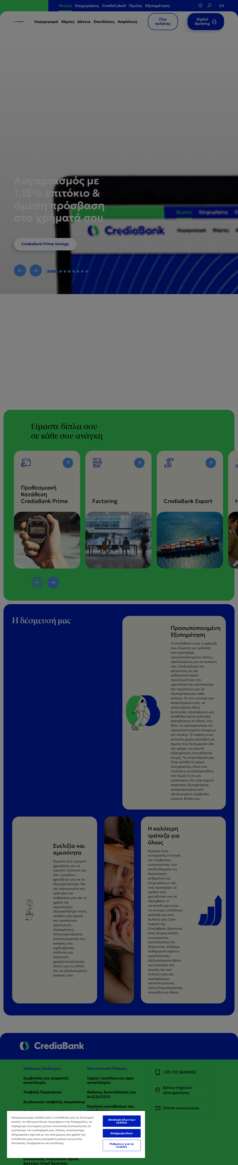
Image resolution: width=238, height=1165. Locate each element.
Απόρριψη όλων (121, 1133)
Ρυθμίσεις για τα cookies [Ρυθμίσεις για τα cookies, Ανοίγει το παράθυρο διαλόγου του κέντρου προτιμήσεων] (122, 1145)
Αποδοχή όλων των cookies (121, 1121)
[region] (76, 1134)
